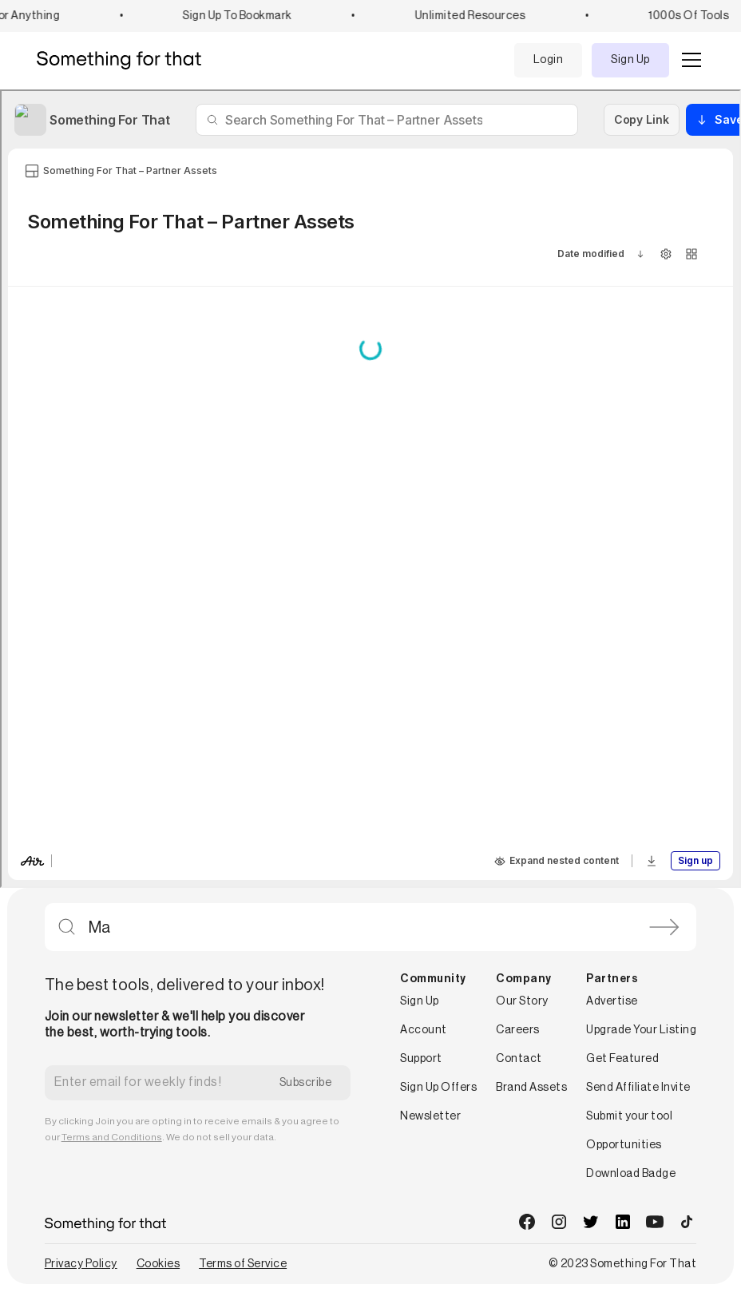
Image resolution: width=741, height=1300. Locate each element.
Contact (519, 1058)
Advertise (612, 1001)
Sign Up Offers (438, 1087)
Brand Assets (531, 1087)
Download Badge (631, 1173)
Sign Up (630, 59)
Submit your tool (629, 1116)
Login (548, 59)
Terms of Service (243, 1264)
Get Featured (622, 1058)
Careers (518, 1030)
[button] (688, 60)
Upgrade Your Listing (641, 1030)
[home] (125, 60)
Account (423, 1030)
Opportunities (624, 1145)
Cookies (158, 1264)
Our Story (522, 1001)
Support (421, 1058)
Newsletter (430, 1116)
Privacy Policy (81, 1264)
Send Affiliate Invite (638, 1087)
